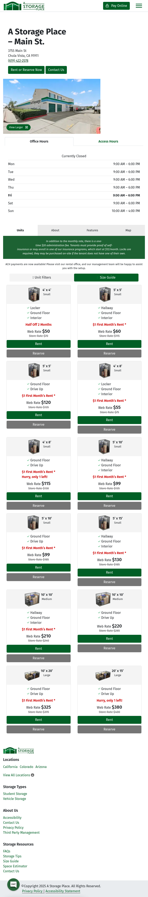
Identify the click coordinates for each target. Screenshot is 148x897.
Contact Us (56, 70)
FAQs (6, 851)
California (10, 767)
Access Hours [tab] (108, 141)
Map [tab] (128, 230)
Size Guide (106, 277)
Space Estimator (15, 866)
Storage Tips (12, 856)
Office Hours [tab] (39, 141)
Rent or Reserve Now (26, 70)
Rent (38, 344)
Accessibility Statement (63, 891)
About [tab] (55, 230)
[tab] (20, 230)
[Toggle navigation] (139, 6)
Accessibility (12, 818)
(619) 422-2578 (18, 61)
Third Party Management (21, 833)
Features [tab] (92, 230)
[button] (10, 106)
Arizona (41, 767)
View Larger (18, 127)
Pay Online (116, 6)
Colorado (26, 767)
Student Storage (15, 794)
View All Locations (18, 775)
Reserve (39, 353)
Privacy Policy (13, 828)
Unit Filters (41, 277)
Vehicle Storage (14, 799)
